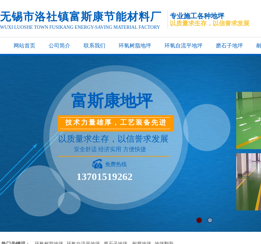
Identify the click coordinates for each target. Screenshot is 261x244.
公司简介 (59, 45)
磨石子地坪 (229, 45)
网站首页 (24, 45)
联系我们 (94, 45)
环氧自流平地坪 (183, 45)
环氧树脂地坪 (135, 45)
